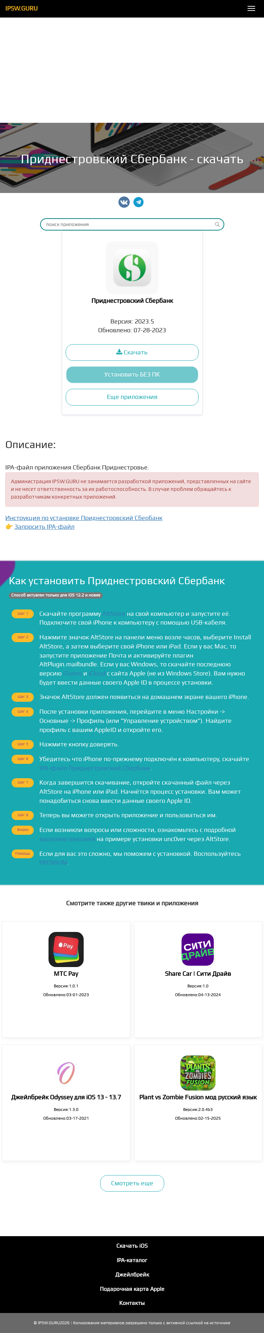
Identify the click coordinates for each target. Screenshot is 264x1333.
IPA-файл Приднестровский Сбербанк (94, 768)
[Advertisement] (132, 70)
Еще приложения (132, 397)
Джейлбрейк (132, 1275)
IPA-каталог (132, 1260)
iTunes (72, 673)
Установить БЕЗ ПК (132, 374)
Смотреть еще (132, 1183)
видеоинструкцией (67, 839)
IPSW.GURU (21, 8)
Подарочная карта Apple (132, 1289)
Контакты (132, 1303)
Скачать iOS (132, 1246)
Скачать (132, 352)
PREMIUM (53, 862)
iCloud (97, 673)
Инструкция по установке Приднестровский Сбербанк (83, 518)
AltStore (113, 614)
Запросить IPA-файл (44, 527)
